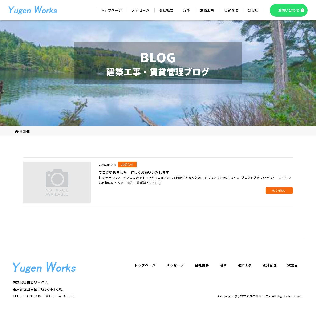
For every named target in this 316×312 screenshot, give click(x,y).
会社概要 (202, 265)
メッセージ (175, 265)
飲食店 (292, 265)
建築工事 (245, 265)
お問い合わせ (288, 10)
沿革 (223, 265)
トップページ (144, 265)
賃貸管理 (269, 265)
